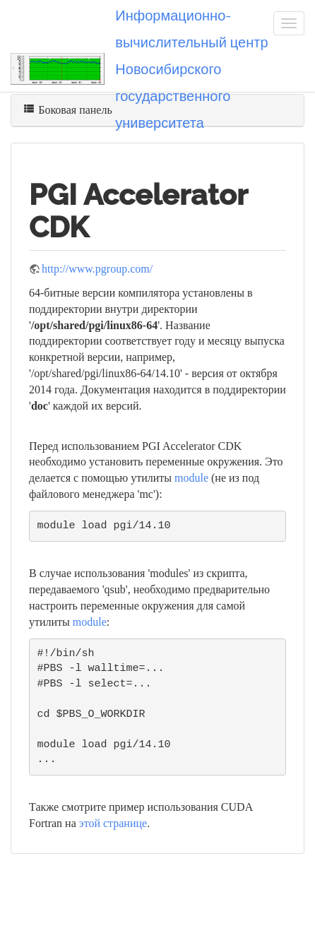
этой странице (113, 823)
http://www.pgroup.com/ (97, 269)
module (191, 478)
